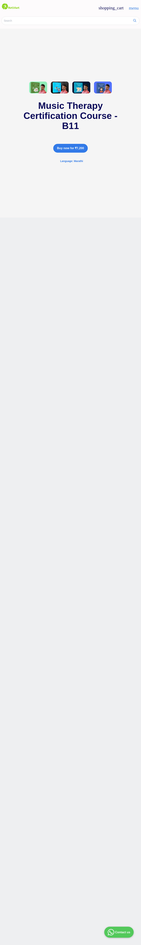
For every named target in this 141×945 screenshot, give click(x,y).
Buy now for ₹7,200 (70, 148)
